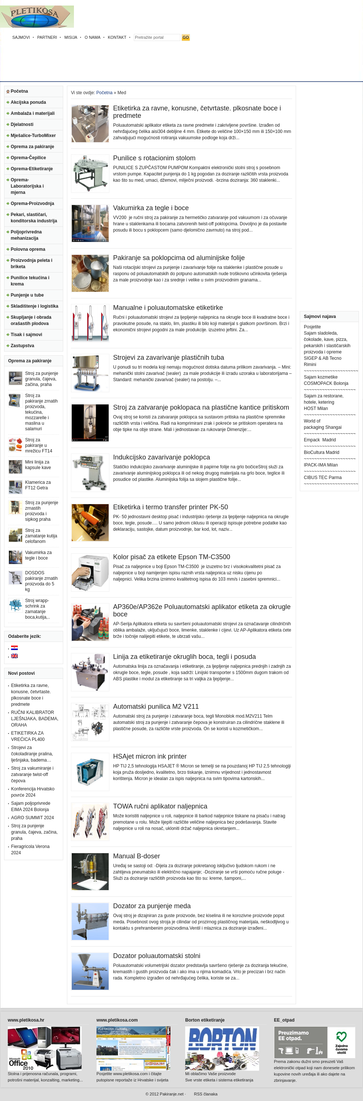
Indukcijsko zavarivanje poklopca (161, 457)
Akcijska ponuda (28, 102)
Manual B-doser (136, 856)
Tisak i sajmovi (26, 334)
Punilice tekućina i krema (30, 281)
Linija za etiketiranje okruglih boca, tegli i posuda (184, 656)
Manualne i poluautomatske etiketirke (168, 307)
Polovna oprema (28, 249)
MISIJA (70, 37)
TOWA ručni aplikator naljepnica (160, 806)
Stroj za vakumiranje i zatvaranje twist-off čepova (32, 774)
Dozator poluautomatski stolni (156, 956)
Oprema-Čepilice (28, 157)
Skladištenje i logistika (34, 306)
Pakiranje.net (171, 1094)
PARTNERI (47, 37)
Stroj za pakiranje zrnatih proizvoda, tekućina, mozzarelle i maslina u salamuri (41, 412)
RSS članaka (206, 1094)
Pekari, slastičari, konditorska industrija (34, 217)
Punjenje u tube (27, 295)
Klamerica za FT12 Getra (38, 485)
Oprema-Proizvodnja (32, 203)
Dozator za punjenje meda (152, 906)
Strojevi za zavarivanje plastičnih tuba (168, 357)
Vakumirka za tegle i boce (38, 555)
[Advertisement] (230, 42)
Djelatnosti (22, 124)
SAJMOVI (21, 37)
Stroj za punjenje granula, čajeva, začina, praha (41, 379)
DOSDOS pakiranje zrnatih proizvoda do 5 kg (41, 581)
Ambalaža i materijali (33, 113)
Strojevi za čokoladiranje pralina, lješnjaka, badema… (32, 754)
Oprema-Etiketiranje (32, 168)
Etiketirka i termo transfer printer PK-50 (170, 507)
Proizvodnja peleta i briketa (31, 263)
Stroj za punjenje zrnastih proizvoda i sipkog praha (41, 511)
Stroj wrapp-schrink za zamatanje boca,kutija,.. (37, 609)
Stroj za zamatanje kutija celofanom (41, 536)
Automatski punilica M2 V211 (156, 706)
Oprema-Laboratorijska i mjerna (27, 186)
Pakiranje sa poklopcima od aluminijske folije (179, 257)
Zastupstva (22, 345)
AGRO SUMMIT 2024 (32, 817)
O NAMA (93, 37)
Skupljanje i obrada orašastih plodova (31, 320)
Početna (19, 91)
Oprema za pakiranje (32, 146)
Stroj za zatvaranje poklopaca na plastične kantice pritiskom (201, 407)
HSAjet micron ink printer (150, 756)
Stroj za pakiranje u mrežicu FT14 (38, 445)
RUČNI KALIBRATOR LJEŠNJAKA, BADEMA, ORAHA (34, 719)
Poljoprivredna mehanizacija (26, 235)
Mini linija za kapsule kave (38, 464)
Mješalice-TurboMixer (33, 135)
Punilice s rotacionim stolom (154, 158)
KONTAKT (117, 37)
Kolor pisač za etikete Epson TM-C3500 (171, 557)
